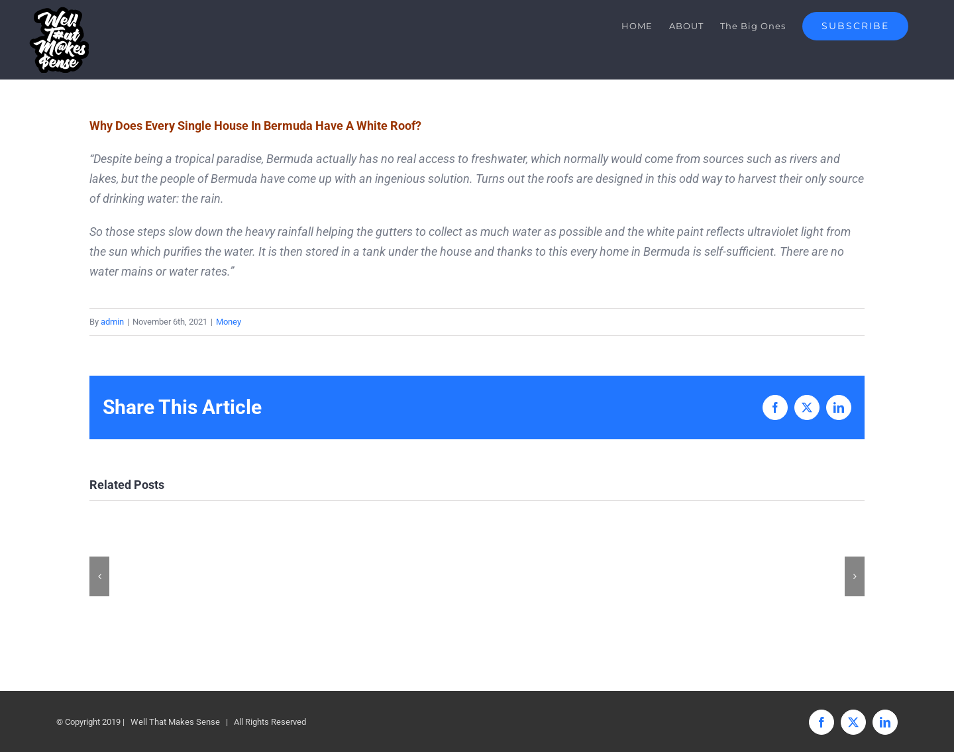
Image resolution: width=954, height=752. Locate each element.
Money (228, 322)
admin (112, 322)
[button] (99, 576)
